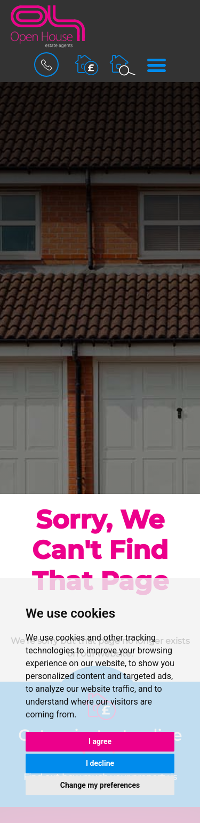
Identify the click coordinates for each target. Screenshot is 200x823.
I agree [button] (100, 741)
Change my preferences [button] (100, 785)
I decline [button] (100, 763)
